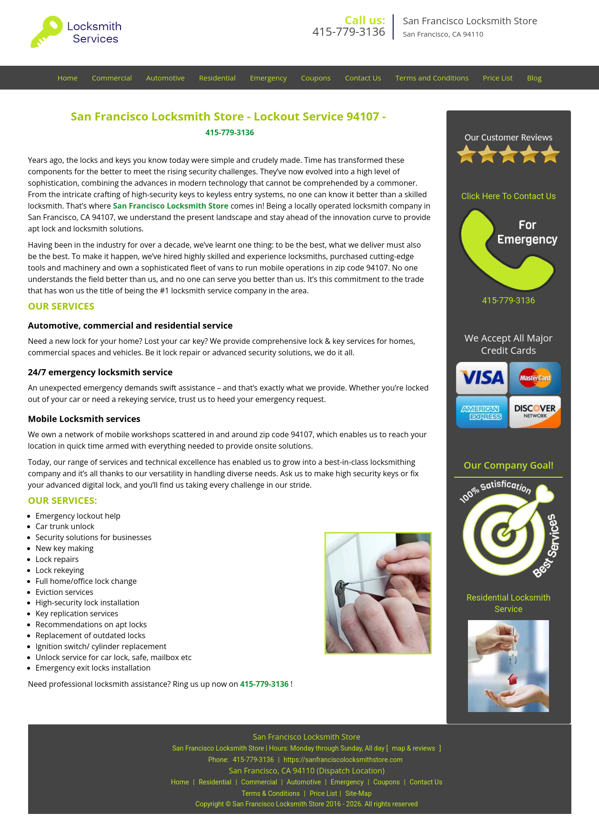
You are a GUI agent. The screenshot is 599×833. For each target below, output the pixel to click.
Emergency (268, 77)
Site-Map (358, 793)
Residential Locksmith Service (509, 603)
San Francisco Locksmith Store (170, 206)
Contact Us (363, 77)
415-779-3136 (349, 31)
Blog (534, 77)
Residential (217, 77)
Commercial (112, 77)
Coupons (316, 77)
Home (67, 77)
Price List (498, 77)
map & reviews (414, 748)
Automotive (165, 77)
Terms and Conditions (432, 77)
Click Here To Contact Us (508, 196)
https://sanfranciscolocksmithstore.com (343, 759)
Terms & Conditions (271, 793)
